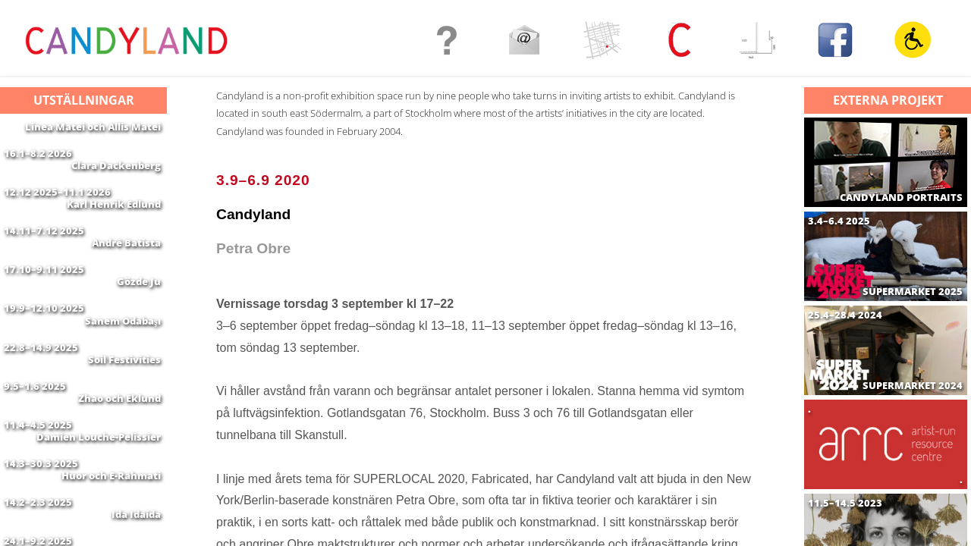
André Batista (126, 270)
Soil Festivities (124, 413)
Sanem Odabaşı (123, 365)
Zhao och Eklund (119, 461)
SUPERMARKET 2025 (913, 291)
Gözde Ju (139, 318)
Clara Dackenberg (116, 174)
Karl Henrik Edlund (114, 222)
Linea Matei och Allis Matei (93, 126)
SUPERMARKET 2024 (913, 385)
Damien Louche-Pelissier (98, 509)
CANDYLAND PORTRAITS (901, 197)
